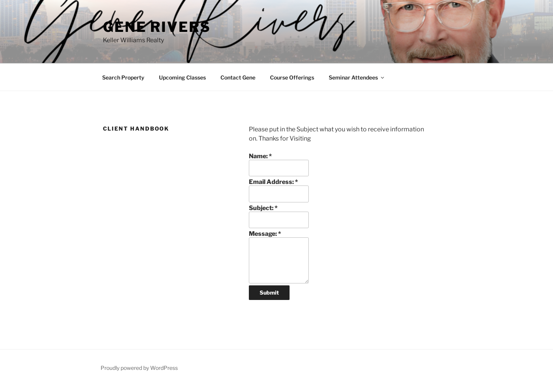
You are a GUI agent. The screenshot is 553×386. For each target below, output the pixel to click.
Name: (260, 156)
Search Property (123, 77)
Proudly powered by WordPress (139, 367)
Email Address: (273, 182)
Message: (265, 233)
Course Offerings (292, 77)
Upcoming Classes (182, 77)
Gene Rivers (157, 26)
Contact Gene (237, 77)
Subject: (263, 208)
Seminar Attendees (357, 77)
